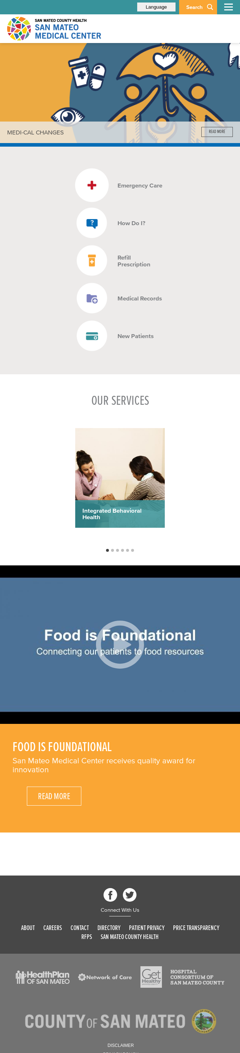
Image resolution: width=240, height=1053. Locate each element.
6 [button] (133, 550)
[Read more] (120, 93)
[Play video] (120, 644)
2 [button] (113, 550)
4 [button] (123, 550)
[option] (120, 93)
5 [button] (128, 550)
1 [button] (108, 550)
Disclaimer (120, 1045)
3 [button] (118, 550)
